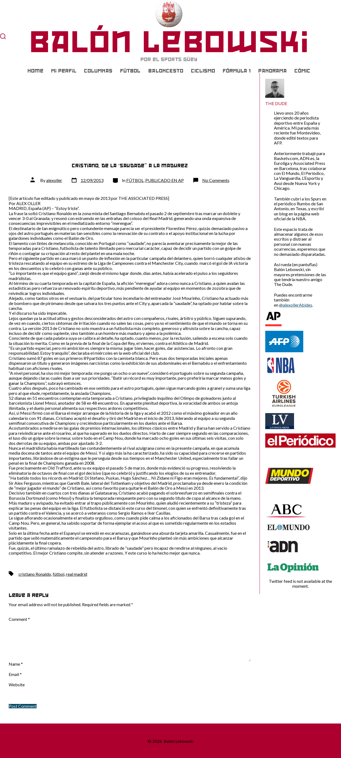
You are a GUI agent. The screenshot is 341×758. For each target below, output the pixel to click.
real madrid (76, 574)
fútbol (58, 574)
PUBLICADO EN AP (164, 180)
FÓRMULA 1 (237, 70)
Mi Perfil (63, 70)
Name (16, 664)
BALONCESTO (165, 70)
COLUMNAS (98, 70)
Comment (19, 619)
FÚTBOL (130, 70)
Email (15, 674)
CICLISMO (203, 70)
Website (17, 684)
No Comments (215, 180)
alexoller (54, 180)
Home (35, 70)
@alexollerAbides (295, 304)
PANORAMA (272, 70)
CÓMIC (302, 70)
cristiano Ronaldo (34, 574)
